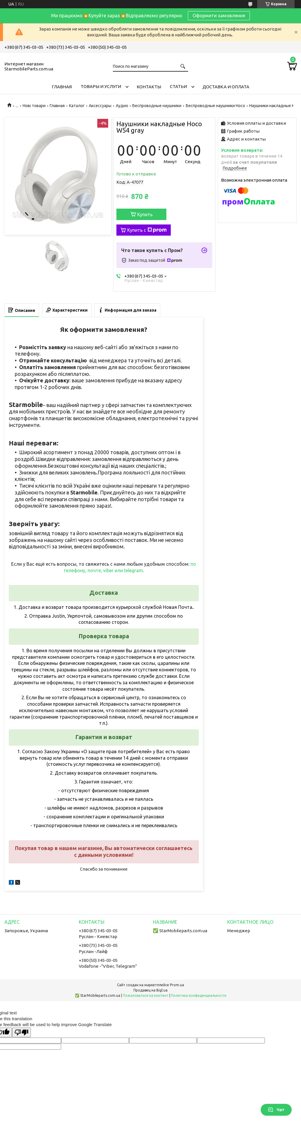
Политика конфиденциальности (198, 995)
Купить (145, 214)
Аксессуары (100, 105)
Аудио (122, 105)
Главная (62, 86)
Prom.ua (177, 985)
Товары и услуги (101, 86)
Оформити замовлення (219, 15)
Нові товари (34, 105)
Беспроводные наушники (156, 105)
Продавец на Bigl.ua (150, 990)
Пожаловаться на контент (145, 995)
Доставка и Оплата (226, 86)
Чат (276, 1109)
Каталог (77, 105)
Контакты (149, 86)
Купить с (147, 230)
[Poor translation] (21, 1032)
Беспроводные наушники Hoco (215, 105)
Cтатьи (178, 86)
